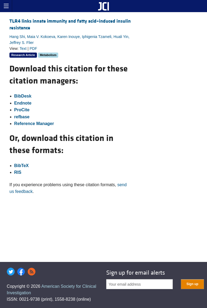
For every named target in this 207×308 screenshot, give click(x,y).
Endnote (23, 103)
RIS (18, 172)
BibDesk (23, 96)
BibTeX (21, 165)
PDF (33, 48)
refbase (22, 117)
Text (23, 48)
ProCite (22, 110)
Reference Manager (34, 123)
